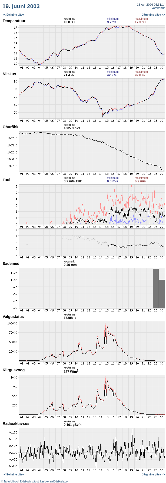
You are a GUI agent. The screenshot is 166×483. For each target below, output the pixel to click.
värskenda (158, 7)
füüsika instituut (29, 481)
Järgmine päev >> (153, 14)
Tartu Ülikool (11, 481)
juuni (18, 6)
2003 (33, 6)
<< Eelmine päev (13, 14)
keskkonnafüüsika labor (54, 481)
